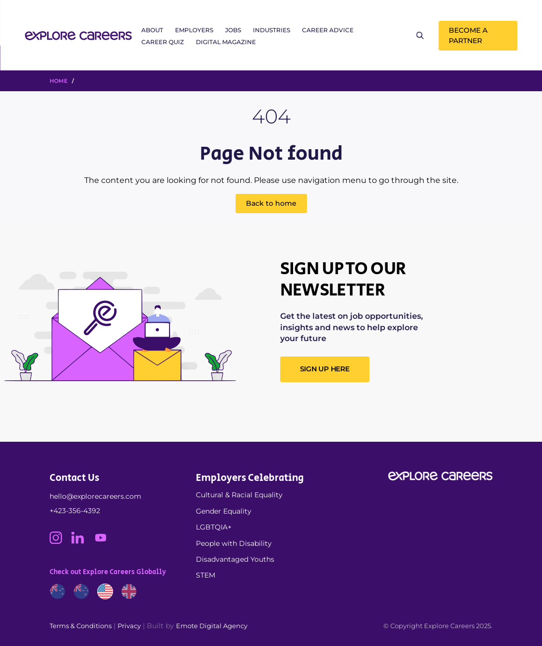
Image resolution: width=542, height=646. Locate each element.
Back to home (271, 203)
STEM (205, 575)
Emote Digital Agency (211, 626)
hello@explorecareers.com (95, 496)
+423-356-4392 (75, 510)
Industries (271, 30)
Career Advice (328, 30)
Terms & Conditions (81, 626)
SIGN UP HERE (325, 368)
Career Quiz (162, 42)
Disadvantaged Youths (235, 559)
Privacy (129, 626)
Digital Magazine (226, 42)
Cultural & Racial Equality (239, 494)
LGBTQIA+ (214, 527)
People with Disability (234, 543)
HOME (58, 80)
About (152, 30)
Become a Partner (468, 35)
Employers (194, 30)
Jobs (233, 30)
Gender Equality (223, 511)
